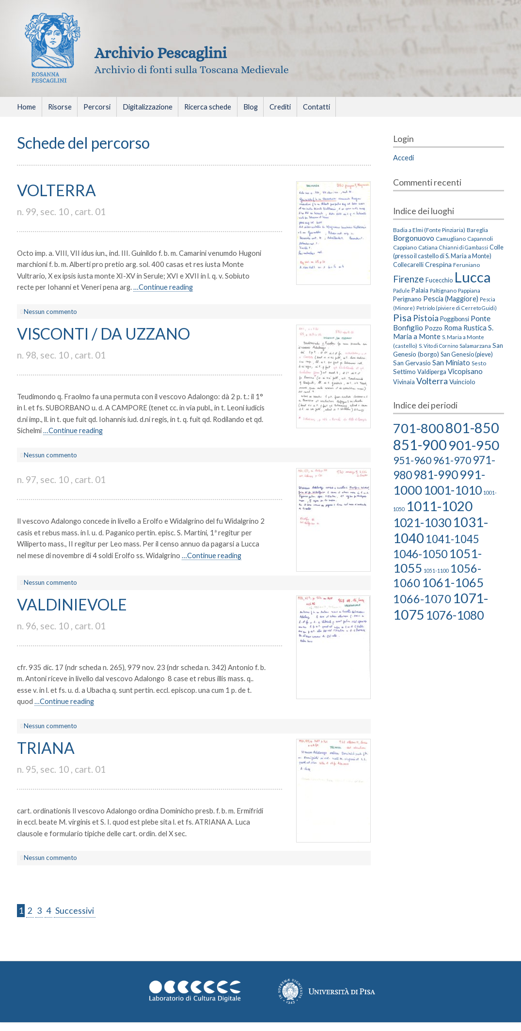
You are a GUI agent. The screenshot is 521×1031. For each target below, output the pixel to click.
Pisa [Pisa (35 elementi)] (402, 317)
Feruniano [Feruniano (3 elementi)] (466, 264)
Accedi (403, 157)
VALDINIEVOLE (72, 604)
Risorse (60, 106)
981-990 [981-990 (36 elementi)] (435, 475)
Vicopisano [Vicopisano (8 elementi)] (465, 371)
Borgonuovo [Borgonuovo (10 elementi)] (413, 238)
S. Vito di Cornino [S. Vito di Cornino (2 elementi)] (438, 346)
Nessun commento (50, 311)
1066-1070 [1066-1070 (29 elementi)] (422, 599)
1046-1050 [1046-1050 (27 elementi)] (420, 554)
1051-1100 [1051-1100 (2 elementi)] (436, 570)
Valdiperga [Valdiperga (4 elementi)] (431, 371)
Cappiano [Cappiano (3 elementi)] (405, 247)
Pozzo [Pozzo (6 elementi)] (433, 328)
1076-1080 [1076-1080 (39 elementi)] (455, 615)
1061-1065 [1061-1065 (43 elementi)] (453, 582)
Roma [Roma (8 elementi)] (453, 327)
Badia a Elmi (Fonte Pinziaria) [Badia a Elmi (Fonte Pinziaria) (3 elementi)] (429, 229)
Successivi (74, 911)
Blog (250, 106)
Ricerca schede (207, 106)
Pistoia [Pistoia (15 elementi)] (426, 318)
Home (26, 106)
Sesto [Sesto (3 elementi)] (479, 362)
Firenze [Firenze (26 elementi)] (408, 278)
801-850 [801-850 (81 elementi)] (472, 427)
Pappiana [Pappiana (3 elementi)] (469, 290)
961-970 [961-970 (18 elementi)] (452, 460)
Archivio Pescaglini (161, 53)
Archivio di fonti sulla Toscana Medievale (192, 69)
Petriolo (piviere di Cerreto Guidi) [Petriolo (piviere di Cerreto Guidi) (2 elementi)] (456, 308)
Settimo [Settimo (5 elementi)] (404, 371)
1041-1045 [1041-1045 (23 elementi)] (452, 539)
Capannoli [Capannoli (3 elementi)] (480, 238)
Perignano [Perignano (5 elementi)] (407, 299)
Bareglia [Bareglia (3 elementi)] (477, 229)
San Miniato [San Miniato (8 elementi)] (451, 362)
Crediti (280, 106)
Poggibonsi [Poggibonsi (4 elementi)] (454, 319)
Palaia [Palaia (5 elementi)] (419, 290)
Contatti (316, 106)
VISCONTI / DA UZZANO (103, 333)
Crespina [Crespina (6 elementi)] (438, 264)
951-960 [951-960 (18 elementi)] (412, 460)
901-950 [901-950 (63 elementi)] (473, 445)
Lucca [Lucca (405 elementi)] (472, 276)
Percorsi (97, 106)
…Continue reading (163, 286)
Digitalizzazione (148, 106)
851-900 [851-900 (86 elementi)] (420, 444)
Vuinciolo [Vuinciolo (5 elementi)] (462, 382)
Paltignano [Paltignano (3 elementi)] (443, 290)
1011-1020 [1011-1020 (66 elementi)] (439, 506)
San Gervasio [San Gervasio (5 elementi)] (412, 363)
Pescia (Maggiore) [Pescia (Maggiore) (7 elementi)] (450, 299)
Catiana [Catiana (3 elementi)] (428, 247)
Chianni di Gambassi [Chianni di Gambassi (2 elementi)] (463, 247)
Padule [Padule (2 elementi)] (401, 290)
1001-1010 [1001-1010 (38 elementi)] (453, 490)
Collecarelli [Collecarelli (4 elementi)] (408, 264)
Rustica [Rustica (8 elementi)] (475, 327)
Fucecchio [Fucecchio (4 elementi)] (439, 280)
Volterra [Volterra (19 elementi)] (432, 380)
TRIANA (46, 747)
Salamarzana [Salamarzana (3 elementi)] (475, 345)
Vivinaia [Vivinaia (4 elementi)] (404, 382)
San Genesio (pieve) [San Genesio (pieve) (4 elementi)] (467, 354)
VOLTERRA (56, 190)
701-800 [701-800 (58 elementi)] (418, 428)
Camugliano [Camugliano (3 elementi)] (451, 238)
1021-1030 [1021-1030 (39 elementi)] (422, 522)
